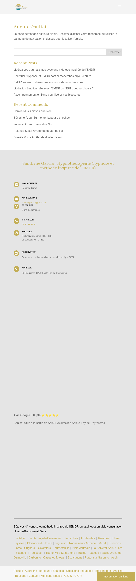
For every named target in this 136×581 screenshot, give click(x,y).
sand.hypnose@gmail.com (34, 202)
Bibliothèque (103, 570)
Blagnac (21, 552)
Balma (82, 552)
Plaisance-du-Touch (39, 543)
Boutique (20, 575)
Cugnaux (29, 547)
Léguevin (60, 543)
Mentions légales (51, 575)
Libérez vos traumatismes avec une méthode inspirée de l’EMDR (54, 69)
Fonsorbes (71, 538)
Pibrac (18, 547)
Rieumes (103, 538)
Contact (33, 575)
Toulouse (36, 552)
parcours (44, 570)
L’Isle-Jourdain (81, 547)
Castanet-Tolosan (54, 557)
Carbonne (35, 557)
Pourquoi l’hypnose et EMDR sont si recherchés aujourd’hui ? (52, 76)
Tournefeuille (61, 547)
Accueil (18, 570)
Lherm (116, 538)
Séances (58, 570)
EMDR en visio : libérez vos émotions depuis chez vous (48, 82)
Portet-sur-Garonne (97, 557)
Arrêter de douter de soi (48, 130)
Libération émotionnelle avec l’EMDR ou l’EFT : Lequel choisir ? (54, 88)
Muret (102, 543)
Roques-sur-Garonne (82, 543)
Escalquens (75, 557)
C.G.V (78, 575)
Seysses (19, 543)
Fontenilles (88, 538)
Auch (114, 557)
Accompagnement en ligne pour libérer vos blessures (47, 94)
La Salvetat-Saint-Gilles (107, 547)
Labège (94, 552)
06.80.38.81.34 (29, 224)
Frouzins (115, 543)
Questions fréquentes (79, 570)
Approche (31, 570)
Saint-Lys (19, 538)
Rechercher (114, 52)
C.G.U (68, 575)
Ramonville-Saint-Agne (60, 552)
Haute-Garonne (25, 531)
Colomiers (44, 547)
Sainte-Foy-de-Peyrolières (45, 538)
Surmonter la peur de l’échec (51, 117)
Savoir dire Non (42, 111)
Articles (117, 570)
